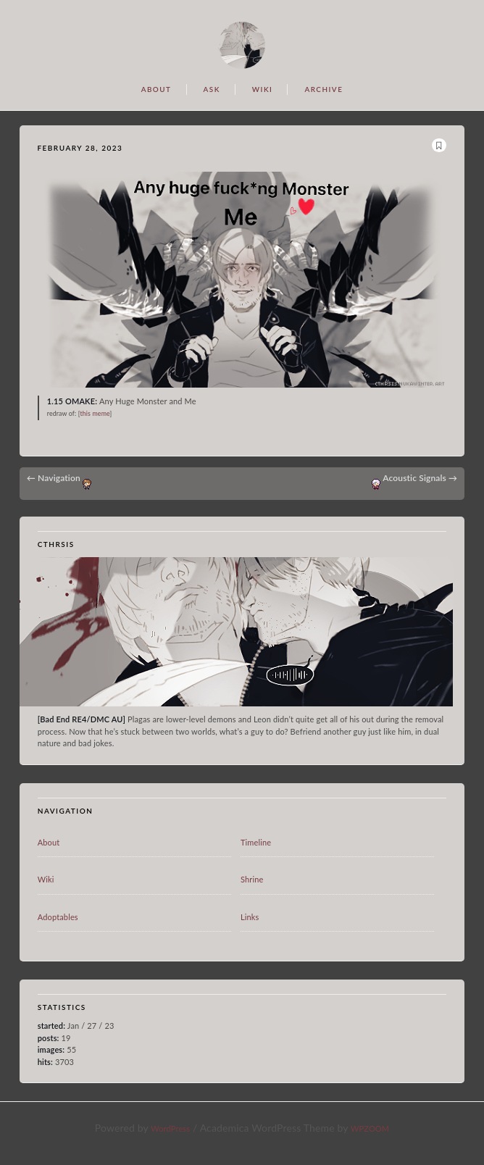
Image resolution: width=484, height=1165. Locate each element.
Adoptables (58, 917)
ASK (211, 89)
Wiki (46, 879)
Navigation (53, 477)
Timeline (256, 842)
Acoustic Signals (420, 477)
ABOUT (156, 89)
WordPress (170, 1128)
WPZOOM (370, 1128)
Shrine (252, 879)
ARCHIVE (323, 89)
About (49, 842)
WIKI (262, 89)
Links (250, 917)
